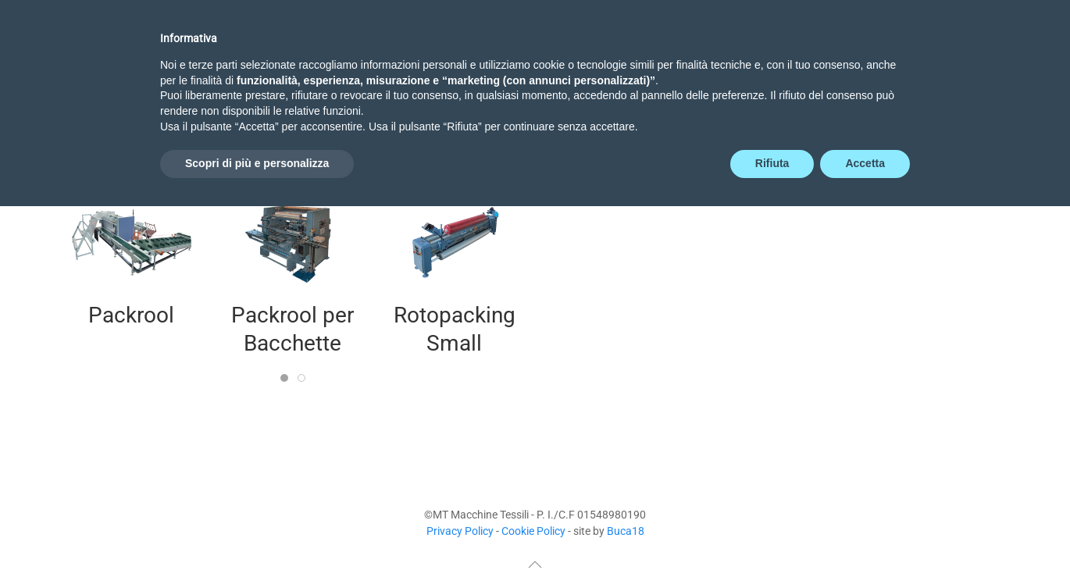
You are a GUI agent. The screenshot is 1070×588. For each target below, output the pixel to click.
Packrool (131, 315)
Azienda (362, 74)
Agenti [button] (869, 74)
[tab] (284, 378)
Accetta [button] (865, 545)
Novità (453, 74)
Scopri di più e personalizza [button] (257, 545)
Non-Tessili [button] (645, 74)
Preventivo (765, 74)
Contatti (964, 74)
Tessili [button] (540, 74)
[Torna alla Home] (124, 75)
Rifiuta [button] (772, 545)
